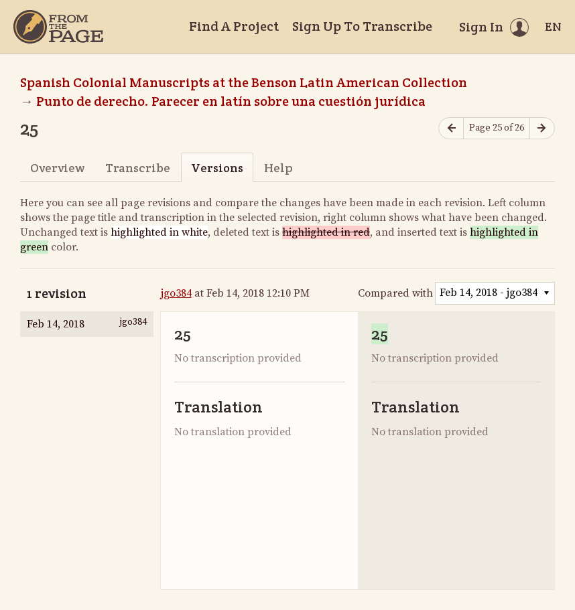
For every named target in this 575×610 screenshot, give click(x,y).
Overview (57, 167)
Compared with (395, 293)
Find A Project (234, 26)
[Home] (58, 27)
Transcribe (137, 167)
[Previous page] (451, 128)
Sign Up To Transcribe (362, 26)
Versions (217, 167)
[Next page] (542, 128)
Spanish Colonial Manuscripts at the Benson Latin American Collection (243, 82)
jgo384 (176, 293)
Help (278, 167)
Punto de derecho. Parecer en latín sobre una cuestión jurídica (231, 101)
